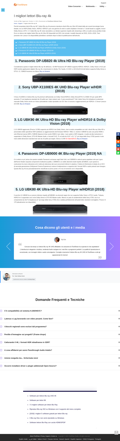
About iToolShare (35, 436)
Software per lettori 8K (38, 400)
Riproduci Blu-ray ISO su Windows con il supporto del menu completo (55, 409)
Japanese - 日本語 (81, 439)
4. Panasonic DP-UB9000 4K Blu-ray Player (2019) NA (35, 50)
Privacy (43, 436)
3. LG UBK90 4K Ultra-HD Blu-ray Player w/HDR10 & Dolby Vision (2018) (42, 48)
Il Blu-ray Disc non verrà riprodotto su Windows (47, 418)
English (21, 439)
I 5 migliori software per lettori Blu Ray (44, 405)
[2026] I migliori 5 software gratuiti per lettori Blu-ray (48, 414)
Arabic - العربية (28, 439)
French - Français (48, 439)
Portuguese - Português (94, 439)
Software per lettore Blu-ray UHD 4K (43, 396)
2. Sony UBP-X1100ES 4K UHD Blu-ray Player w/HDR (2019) (38, 45)
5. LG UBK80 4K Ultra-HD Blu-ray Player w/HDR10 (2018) (37, 53)
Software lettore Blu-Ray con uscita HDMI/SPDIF (48, 422)
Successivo (111, 246)
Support (103, 3)
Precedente (8, 246)
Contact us (54, 436)
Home (15, 23)
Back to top (116, 433)
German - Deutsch (58, 439)
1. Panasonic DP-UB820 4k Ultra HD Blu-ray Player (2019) (37, 42)
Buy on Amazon (45, 71)
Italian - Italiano (37, 439)
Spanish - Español (70, 439)
